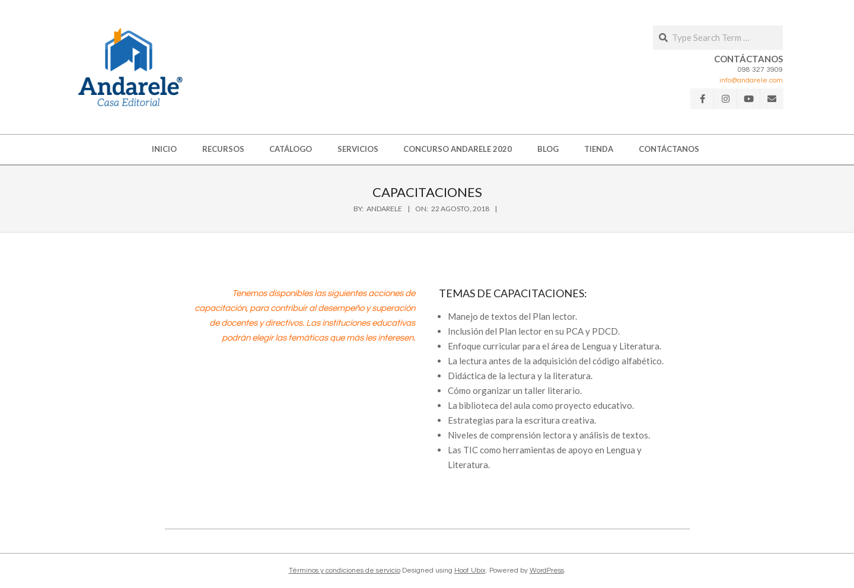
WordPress (547, 570)
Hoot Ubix (470, 570)
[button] (130, 67)
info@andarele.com (751, 80)
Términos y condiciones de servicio (344, 570)
